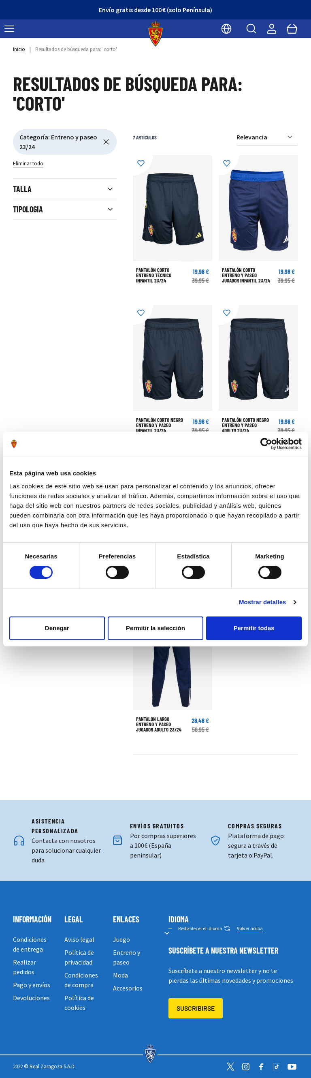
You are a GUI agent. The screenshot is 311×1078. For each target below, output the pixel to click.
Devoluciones (31, 998)
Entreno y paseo (126, 957)
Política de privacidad (79, 957)
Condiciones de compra (81, 980)
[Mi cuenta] (272, 29)
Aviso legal (79, 939)
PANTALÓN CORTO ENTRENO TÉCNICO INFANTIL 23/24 (153, 275)
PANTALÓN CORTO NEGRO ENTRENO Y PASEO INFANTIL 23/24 (159, 425)
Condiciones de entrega (30, 944)
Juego (121, 939)
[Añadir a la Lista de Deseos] (143, 165)
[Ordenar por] (267, 137)
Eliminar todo (28, 163)
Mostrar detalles (262, 602)
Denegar (57, 628)
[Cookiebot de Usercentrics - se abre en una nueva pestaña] (266, 444)
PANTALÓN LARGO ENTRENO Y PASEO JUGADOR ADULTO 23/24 (158, 724)
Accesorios (128, 988)
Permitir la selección (155, 628)
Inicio (19, 49)
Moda (120, 975)
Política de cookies (79, 1003)
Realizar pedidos (24, 967)
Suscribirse (196, 1008)
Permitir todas (254, 628)
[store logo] (155, 34)
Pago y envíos (31, 985)
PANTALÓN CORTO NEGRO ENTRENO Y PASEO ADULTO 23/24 (245, 425)
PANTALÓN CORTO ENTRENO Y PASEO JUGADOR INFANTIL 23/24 (246, 275)
